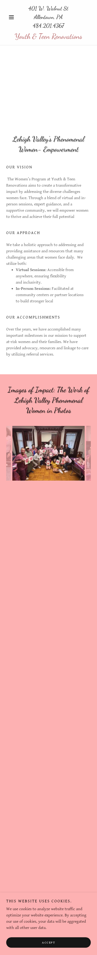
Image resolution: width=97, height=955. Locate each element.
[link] (48, 36)
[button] (12, 17)
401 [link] (32, 8)
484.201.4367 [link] (48, 25)
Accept (48, 942)
